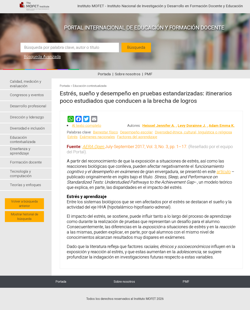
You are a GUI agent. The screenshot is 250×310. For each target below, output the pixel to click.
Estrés (72, 137)
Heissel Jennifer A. (158, 125)
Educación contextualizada (89, 86)
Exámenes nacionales (97, 137)
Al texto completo (86, 125)
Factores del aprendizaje (137, 137)
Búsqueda (136, 47)
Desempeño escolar (136, 132)
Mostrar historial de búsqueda (24, 216)
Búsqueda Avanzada (42, 57)
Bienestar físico (105, 132)
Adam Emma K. (222, 125)
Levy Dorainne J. (192, 125)
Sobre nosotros (127, 74)
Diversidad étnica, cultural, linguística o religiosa (193, 132)
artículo (224, 172)
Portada (104, 74)
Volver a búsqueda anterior (24, 203)
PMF (148, 74)
